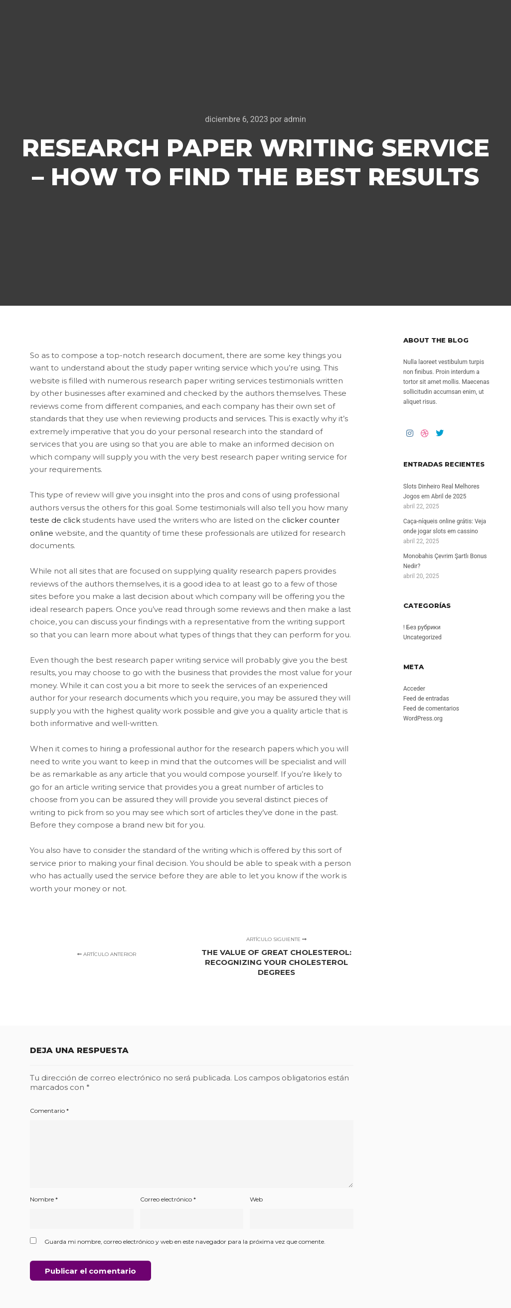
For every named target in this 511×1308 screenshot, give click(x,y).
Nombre (44, 1199)
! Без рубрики (422, 627)
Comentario (49, 1110)
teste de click (55, 520)
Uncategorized (422, 637)
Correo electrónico (168, 1199)
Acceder (414, 688)
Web (256, 1199)
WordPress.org (423, 718)
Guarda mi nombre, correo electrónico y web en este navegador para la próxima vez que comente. (185, 1241)
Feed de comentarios (431, 708)
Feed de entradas (426, 698)
